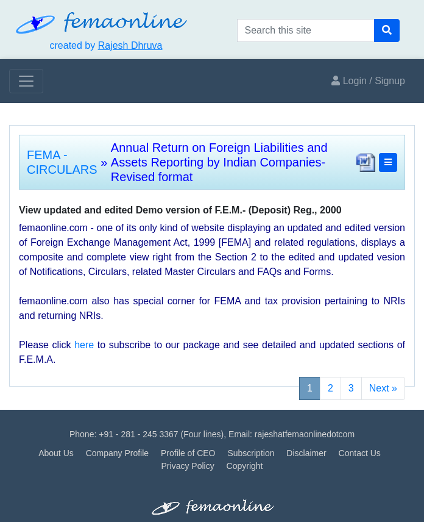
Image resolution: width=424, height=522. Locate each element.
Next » (383, 388)
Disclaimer (306, 453)
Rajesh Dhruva (130, 45)
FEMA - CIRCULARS (62, 162)
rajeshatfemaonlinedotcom (305, 434)
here (84, 345)
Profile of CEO (188, 453)
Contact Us (360, 453)
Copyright (245, 466)
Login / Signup (368, 81)
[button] (388, 162)
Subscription (250, 453)
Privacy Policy (187, 466)
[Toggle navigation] (26, 81)
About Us (56, 453)
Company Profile (117, 453)
